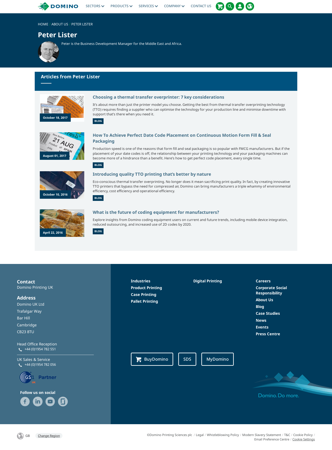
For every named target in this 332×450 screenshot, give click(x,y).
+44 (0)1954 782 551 (40, 349)
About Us (264, 299)
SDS (187, 359)
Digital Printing (207, 280)
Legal (200, 435)
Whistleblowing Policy (223, 435)
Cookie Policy (303, 435)
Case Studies (268, 313)
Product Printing (146, 287)
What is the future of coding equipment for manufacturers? (156, 212)
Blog (260, 306)
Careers (263, 280)
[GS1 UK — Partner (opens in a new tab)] (38, 376)
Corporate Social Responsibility (271, 290)
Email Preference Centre (271, 439)
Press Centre (268, 333)
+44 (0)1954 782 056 (40, 364)
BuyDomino (152, 359)
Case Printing (143, 294)
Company (174, 6)
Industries (140, 280)
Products (122, 6)
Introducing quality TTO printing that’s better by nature (152, 174)
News (261, 320)
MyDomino (217, 359)
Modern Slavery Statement (261, 435)
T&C (287, 435)
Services (148, 6)
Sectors (95, 6)
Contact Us (201, 6)
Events (262, 327)
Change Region (49, 435)
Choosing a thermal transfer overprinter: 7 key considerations (158, 97)
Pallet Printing (144, 301)
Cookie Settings (303, 439)
